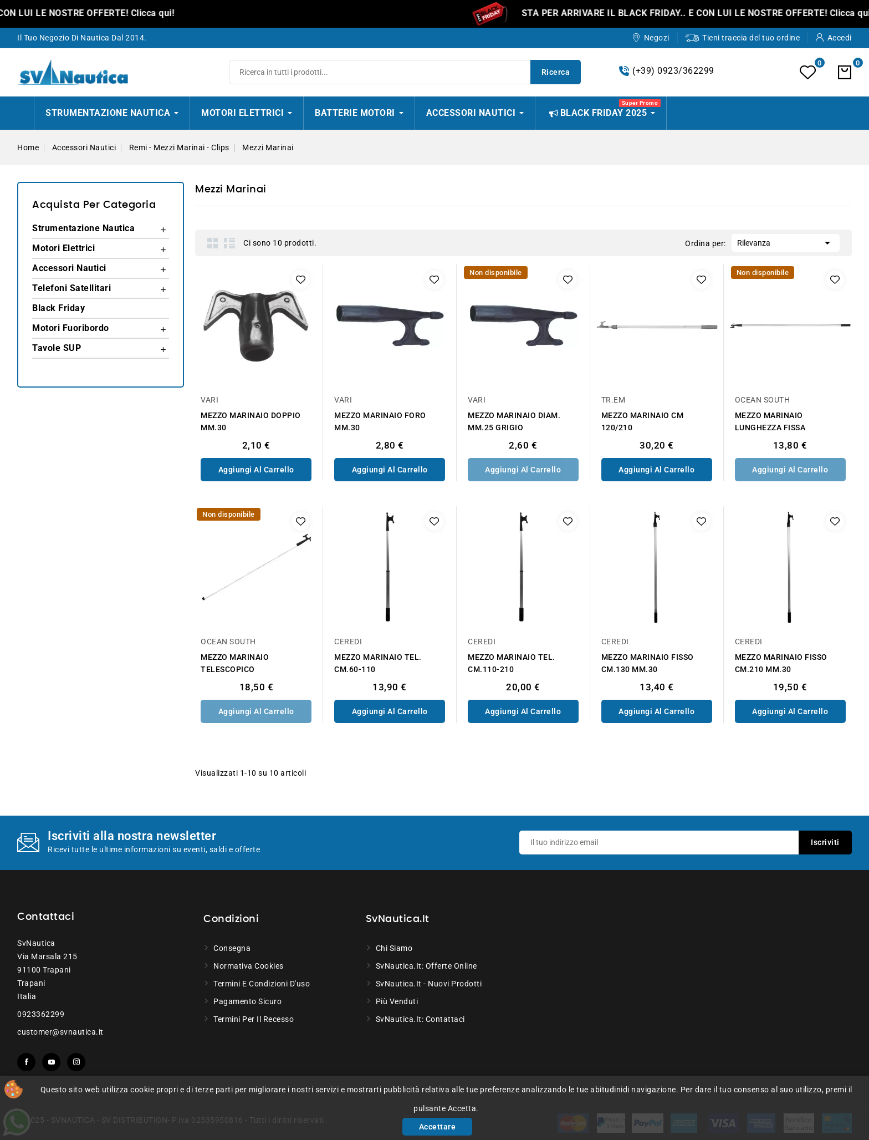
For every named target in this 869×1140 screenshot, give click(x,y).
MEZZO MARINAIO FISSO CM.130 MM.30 (647, 663)
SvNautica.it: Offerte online (426, 965)
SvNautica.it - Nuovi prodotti (429, 983)
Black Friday (58, 308)
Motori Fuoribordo (70, 328)
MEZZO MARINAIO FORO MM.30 (380, 421)
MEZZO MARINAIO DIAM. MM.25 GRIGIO (514, 421)
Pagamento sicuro (247, 1001)
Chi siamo (394, 948)
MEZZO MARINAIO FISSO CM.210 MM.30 (781, 663)
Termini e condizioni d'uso (261, 983)
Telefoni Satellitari (71, 288)
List (229, 242)
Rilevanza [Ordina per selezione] (785, 242)
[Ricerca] (405, 72)
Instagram (76, 1062)
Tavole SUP (56, 348)
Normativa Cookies (248, 965)
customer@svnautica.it (60, 1031)
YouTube (51, 1062)
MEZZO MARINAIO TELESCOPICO (235, 663)
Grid (212, 242)
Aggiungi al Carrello (256, 469)
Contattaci (45, 917)
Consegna (232, 948)
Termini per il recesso (253, 1019)
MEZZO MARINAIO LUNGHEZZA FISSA (770, 421)
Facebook (26, 1062)
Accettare (437, 1126)
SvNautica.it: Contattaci (420, 1019)
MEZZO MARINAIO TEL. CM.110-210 (511, 663)
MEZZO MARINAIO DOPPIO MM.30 (251, 421)
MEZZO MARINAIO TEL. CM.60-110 (378, 663)
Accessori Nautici (69, 268)
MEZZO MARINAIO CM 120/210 (642, 421)
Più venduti (397, 1001)
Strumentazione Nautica (83, 228)
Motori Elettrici (63, 248)
